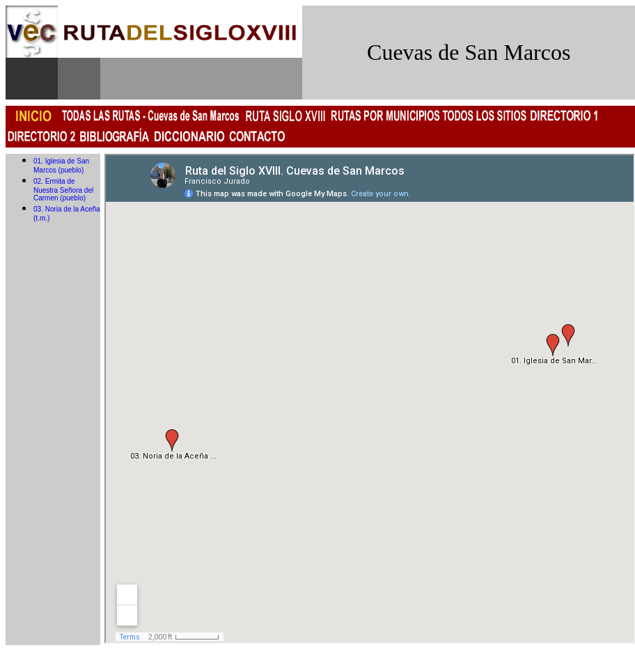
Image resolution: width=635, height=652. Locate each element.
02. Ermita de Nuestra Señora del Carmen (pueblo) (63, 189)
